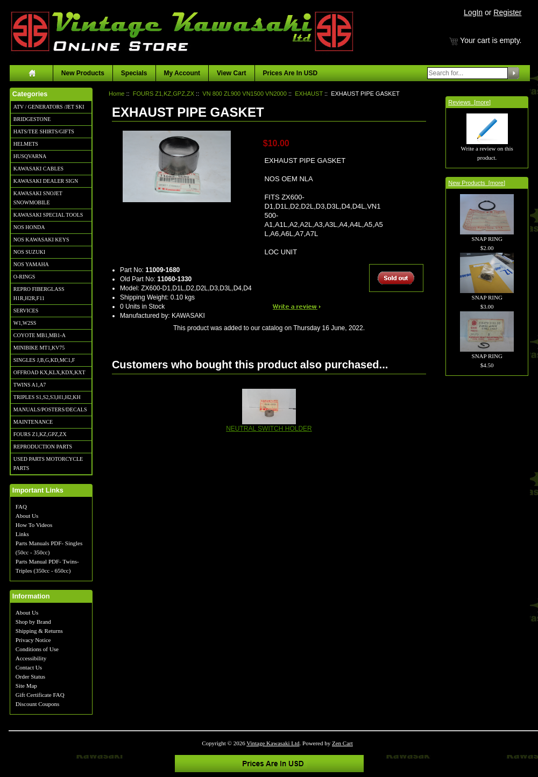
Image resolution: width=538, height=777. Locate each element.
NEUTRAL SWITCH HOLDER (269, 428)
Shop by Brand (33, 621)
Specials (134, 73)
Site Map (26, 685)
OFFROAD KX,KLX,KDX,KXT (49, 372)
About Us (27, 515)
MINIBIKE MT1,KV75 (39, 348)
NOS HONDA (29, 227)
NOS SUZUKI (29, 252)
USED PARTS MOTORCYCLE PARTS (48, 463)
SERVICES (25, 310)
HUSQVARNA (30, 156)
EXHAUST (309, 93)
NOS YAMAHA (31, 264)
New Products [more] (476, 183)
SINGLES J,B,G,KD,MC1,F (44, 360)
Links (22, 534)
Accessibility (31, 658)
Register (507, 12)
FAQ (21, 506)
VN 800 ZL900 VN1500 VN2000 (244, 93)
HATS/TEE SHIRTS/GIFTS (43, 131)
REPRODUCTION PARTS (42, 447)
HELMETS (25, 144)
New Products (82, 73)
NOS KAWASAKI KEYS (41, 240)
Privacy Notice (33, 640)
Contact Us (29, 667)
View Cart (231, 73)
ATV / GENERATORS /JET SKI (48, 107)
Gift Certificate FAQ (40, 695)
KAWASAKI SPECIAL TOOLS (48, 215)
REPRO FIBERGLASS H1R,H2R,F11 (39, 293)
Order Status (30, 676)
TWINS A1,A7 (29, 385)
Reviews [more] (469, 102)
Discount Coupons (38, 704)
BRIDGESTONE (32, 119)
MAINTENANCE (33, 422)
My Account (182, 73)
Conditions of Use (37, 649)
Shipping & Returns (39, 631)
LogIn (473, 12)
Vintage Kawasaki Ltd (272, 743)
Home (116, 93)
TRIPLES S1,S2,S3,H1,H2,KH (47, 397)
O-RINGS (24, 277)
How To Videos (34, 525)
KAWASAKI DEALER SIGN (45, 181)
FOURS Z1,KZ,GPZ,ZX (40, 434)
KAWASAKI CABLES (38, 169)
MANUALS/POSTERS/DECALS (50, 409)
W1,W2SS (25, 323)
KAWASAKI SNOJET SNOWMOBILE (37, 197)
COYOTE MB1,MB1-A (39, 335)
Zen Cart (342, 743)
